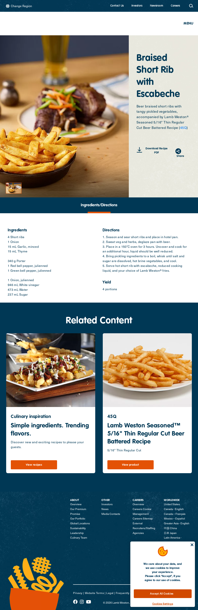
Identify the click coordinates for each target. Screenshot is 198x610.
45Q (183, 127)
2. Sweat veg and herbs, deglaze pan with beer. (136, 242)
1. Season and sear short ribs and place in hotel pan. (140, 237)
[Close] (192, 544)
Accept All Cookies (161, 593)
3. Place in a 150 (114, 247)
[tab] (99, 205)
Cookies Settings (162, 604)
